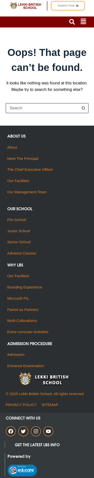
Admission (16, 354)
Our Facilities (18, 181)
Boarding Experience (24, 287)
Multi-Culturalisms (23, 320)
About (12, 147)
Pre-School (16, 220)
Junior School (18, 231)
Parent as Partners (23, 309)
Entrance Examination (25, 366)
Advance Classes (21, 253)
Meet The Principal (23, 158)
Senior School (19, 242)
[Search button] (83, 108)
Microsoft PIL (18, 298)
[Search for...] (42, 108)
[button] (83, 21)
